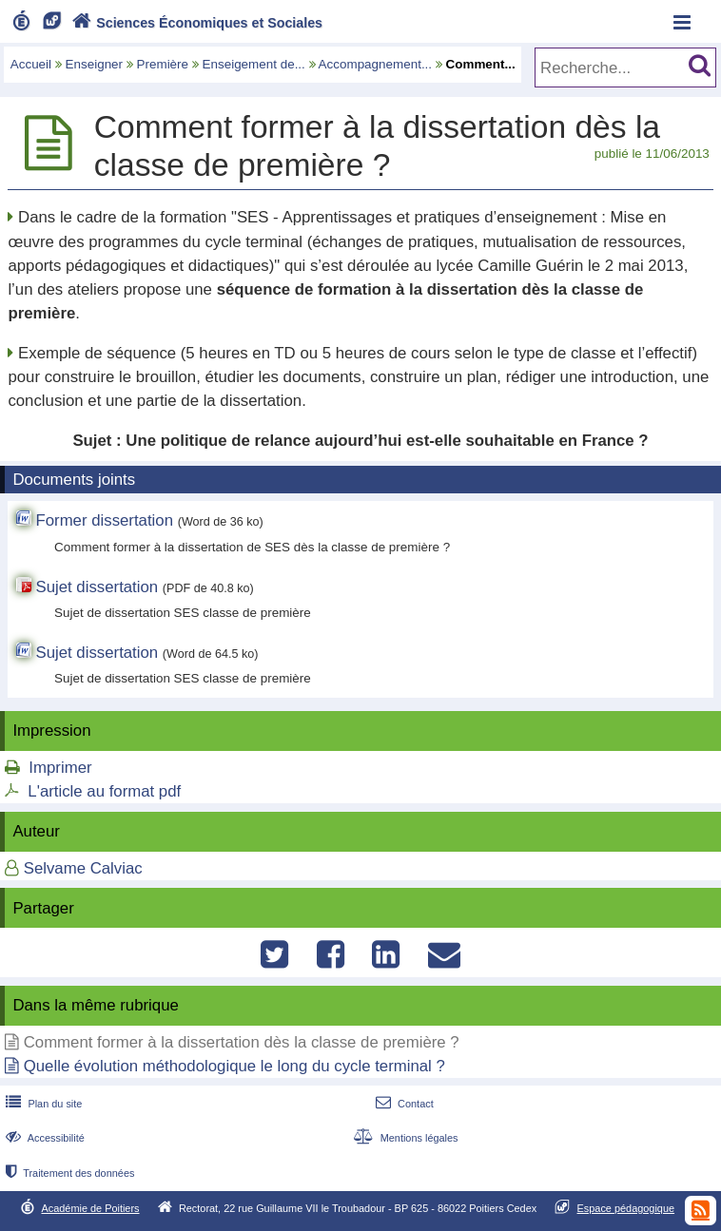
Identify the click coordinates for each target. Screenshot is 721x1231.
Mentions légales (403, 1138)
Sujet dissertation (96, 587)
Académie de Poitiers (90, 1208)
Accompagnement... (376, 64)
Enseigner (95, 64)
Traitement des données (68, 1173)
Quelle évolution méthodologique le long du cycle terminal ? (234, 1066)
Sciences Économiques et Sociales (195, 22)
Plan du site (42, 1103)
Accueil (30, 64)
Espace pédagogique (626, 1208)
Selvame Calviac (83, 868)
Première (163, 64)
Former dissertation (104, 520)
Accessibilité (43, 1138)
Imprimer (60, 768)
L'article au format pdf (104, 791)
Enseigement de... (254, 64)
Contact (403, 1103)
